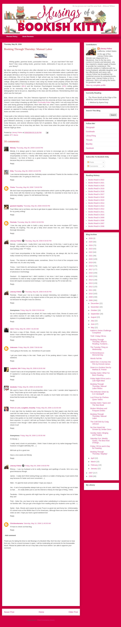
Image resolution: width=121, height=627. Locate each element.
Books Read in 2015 (96, 200)
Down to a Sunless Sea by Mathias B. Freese (100, 368)
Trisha (12, 187)
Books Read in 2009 (96, 218)
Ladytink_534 (15, 368)
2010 (91, 294)
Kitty (12, 171)
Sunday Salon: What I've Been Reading (100, 374)
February (94, 465)
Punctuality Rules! (44, 102)
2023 (91, 249)
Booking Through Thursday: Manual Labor (98, 416)
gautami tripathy (16, 206)
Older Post (73, 612)
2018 (91, 266)
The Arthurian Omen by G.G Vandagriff (99, 393)
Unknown (14, 347)
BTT (11, 135)
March (93, 462)
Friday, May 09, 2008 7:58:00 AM (30, 347)
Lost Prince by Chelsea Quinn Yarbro (99, 398)
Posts (90, 162)
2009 (91, 297)
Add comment (10, 535)
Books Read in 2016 (96, 197)
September (95, 314)
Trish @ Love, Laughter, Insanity (22, 408)
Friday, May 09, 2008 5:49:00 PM (37, 466)
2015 (91, 276)
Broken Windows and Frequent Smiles (98, 409)
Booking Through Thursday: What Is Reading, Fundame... (99, 342)
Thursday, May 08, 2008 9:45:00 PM (38, 292)
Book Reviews (28, 36)
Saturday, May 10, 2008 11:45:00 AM (37, 523)
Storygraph (90, 127)
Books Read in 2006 (96, 226)
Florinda (13, 222)
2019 (91, 262)
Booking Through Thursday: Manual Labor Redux (98, 386)
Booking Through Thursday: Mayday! (98, 453)
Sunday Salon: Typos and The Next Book (100, 404)
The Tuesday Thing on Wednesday (99, 348)
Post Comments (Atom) (45, 620)
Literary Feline (15, 241)
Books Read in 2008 (96, 220)
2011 (91, 290)
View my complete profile (95, 85)
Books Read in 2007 (96, 223)
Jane (12, 329)
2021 (91, 256)
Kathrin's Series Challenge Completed (100, 332)
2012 (91, 287)
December (95, 303)
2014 (91, 280)
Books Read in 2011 (96, 212)
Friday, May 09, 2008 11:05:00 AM (32, 435)
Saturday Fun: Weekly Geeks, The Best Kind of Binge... (99, 440)
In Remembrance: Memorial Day (97, 354)
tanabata (13, 387)
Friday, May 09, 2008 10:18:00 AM (30, 387)
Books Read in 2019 (96, 188)
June (93, 324)
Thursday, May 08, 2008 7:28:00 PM (29, 187)
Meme (16, 135)
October (94, 310)
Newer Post (9, 612)
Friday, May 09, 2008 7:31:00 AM (27, 329)
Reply (12, 164)
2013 (91, 283)
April (93, 458)
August (94, 317)
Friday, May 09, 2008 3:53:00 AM (32, 310)
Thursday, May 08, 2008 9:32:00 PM (30, 222)
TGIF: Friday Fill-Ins (98, 336)
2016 (91, 273)
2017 (91, 269)
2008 (91, 300)
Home (41, 612)
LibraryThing (91, 136)
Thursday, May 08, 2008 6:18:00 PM (30, 148)
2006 (91, 476)
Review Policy (12, 36)
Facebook (90, 148)
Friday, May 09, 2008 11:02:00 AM (48, 408)
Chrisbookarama (16, 523)
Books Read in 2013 (96, 206)
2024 (91, 245)
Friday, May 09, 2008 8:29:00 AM (33, 368)
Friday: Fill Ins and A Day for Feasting (100, 447)
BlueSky (89, 144)
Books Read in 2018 (96, 191)
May (93, 328)
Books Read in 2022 (96, 180)
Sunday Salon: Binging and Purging (99, 434)
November (95, 307)
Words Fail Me (96, 358)
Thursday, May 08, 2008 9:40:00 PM (38, 241)
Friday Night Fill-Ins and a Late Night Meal (100, 380)
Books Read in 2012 (96, 209)
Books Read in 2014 (96, 203)
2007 (91, 473)
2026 (91, 238)
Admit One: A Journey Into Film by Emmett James (100, 363)
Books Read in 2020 (96, 186)
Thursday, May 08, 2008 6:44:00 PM (27, 171)
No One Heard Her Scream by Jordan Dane (100, 428)
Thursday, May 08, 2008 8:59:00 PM (37, 206)
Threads (89, 140)
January (94, 469)
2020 (91, 259)
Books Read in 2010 (96, 215)
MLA (24, 86)
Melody (13, 148)
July (92, 321)
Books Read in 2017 (96, 194)
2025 (91, 242)
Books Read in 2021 (96, 183)
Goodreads (90, 132)
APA (64, 86)
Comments (92, 166)
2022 (91, 252)
